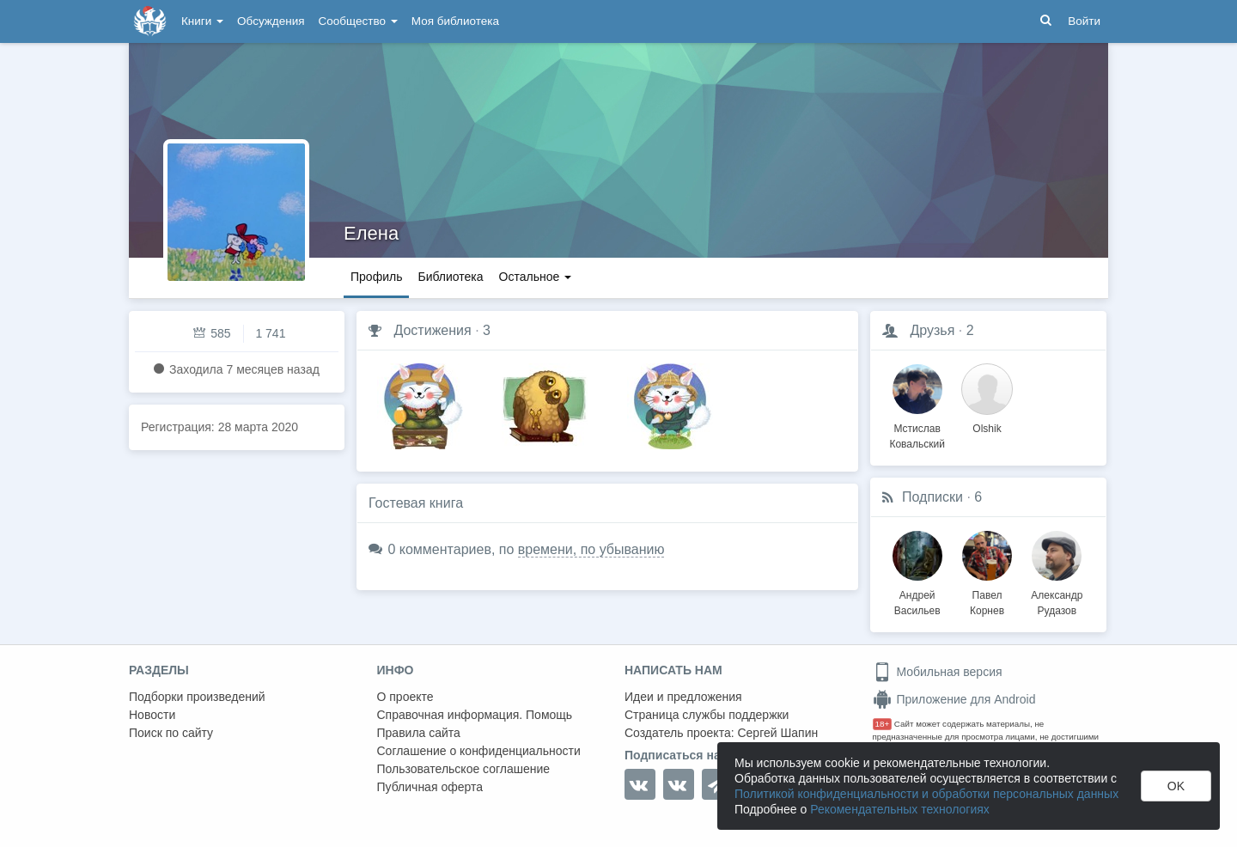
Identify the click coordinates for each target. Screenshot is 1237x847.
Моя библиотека (455, 21)
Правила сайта (418, 733)
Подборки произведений (197, 697)
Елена (371, 233)
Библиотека (450, 276)
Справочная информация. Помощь (475, 715)
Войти (1084, 21)
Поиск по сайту (171, 733)
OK (1176, 786)
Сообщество (358, 21)
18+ (882, 723)
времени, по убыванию (591, 549)
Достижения (432, 330)
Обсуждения (270, 21)
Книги (202, 21)
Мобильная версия (937, 671)
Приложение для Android (954, 699)
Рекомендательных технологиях (900, 809)
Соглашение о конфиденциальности (479, 751)
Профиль (376, 276)
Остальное (535, 276)
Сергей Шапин (777, 733)
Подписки (932, 497)
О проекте (405, 697)
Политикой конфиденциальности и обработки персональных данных (926, 794)
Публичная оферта (430, 787)
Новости (152, 715)
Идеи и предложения (683, 697)
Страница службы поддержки (707, 715)
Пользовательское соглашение (464, 769)
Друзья (932, 330)
